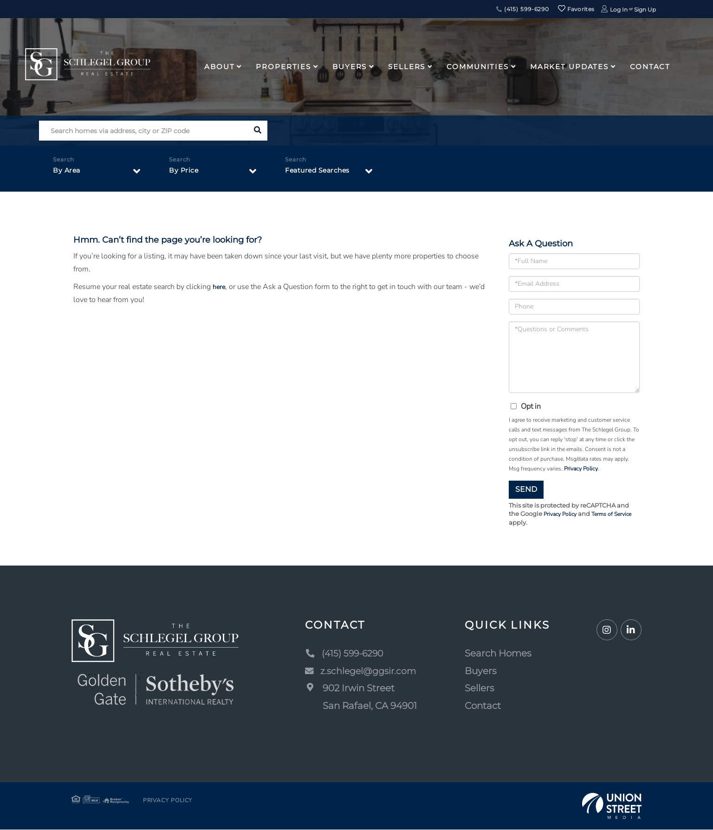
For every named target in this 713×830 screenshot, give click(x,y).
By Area (68, 172)
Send (526, 489)
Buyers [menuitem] (349, 66)
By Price (185, 172)
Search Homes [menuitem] (500, 653)
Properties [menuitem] (283, 66)
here (220, 287)
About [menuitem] (219, 66)
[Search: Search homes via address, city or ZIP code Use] (143, 131)
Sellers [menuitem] (406, 66)
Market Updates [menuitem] (569, 66)
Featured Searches (322, 172)
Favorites (576, 9)
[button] (257, 131)
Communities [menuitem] (478, 66)
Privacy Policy (581, 468)
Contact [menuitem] (650, 66)
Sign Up (645, 9)
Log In (619, 9)
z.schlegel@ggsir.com (362, 671)
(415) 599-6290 (522, 9)
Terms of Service (617, 514)
